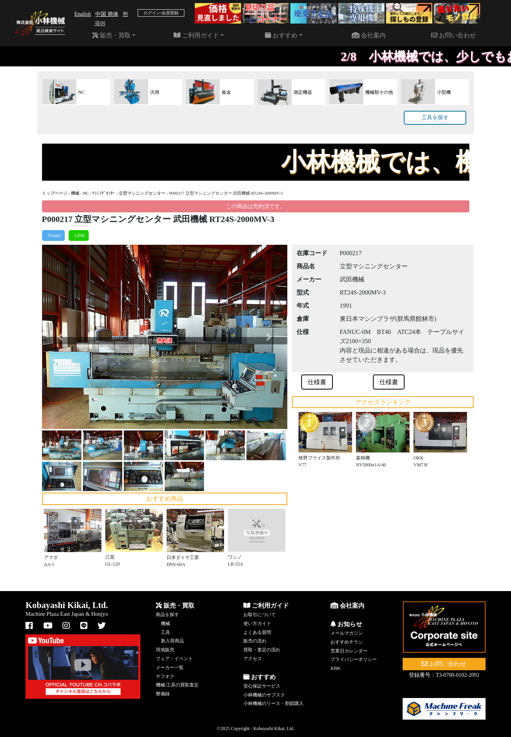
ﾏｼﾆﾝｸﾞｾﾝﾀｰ (103, 193)
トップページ (54, 193)
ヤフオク (165, 676)
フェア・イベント (174, 658)
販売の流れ (254, 641)
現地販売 (165, 649)
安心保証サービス (261, 686)
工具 (165, 632)
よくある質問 (257, 632)
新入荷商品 (172, 641)
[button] (60, 337)
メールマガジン (347, 633)
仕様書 (317, 382)
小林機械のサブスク (264, 695)
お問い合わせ (453, 35)
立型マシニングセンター (142, 193)
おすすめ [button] (281, 35)
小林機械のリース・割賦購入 (273, 703)
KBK (335, 668)
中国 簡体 (106, 14)
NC (86, 193)
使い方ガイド (257, 623)
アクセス (252, 658)
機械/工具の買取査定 (177, 685)
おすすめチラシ (347, 642)
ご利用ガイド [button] (196, 35)
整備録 (163, 693)
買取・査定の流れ (261, 649)
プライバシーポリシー (354, 659)
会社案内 (369, 35)
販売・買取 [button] (111, 35)
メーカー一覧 (170, 667)
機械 (75, 193)
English (82, 14)
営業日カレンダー (349, 651)
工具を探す (435, 117)
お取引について (259, 614)
